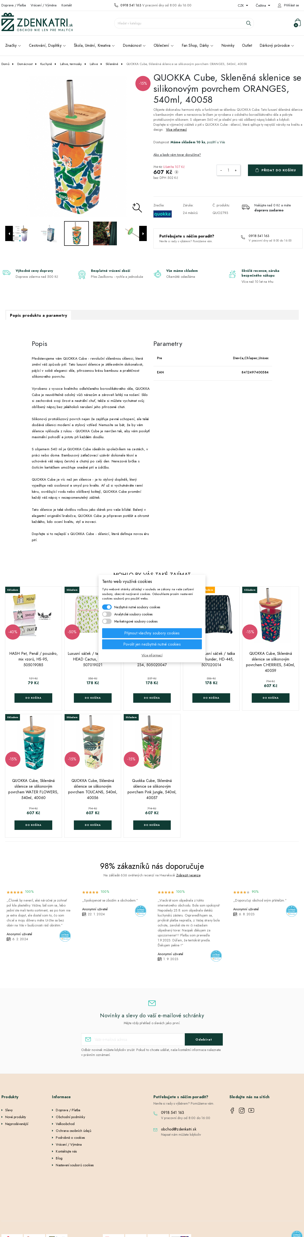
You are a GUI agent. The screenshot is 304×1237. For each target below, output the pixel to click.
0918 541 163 (130, 5)
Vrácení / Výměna (44, 5)
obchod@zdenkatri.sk (178, 1129)
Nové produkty (15, 1117)
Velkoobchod (65, 1123)
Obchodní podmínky (70, 1117)
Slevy (9, 1110)
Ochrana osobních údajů (73, 1130)
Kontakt (67, 5)
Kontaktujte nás (66, 1151)
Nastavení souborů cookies (75, 1165)
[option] (76, 146)
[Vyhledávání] (184, 23)
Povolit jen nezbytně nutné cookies (152, 644)
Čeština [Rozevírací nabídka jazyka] (261, 5)
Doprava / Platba (13, 5)
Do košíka (33, 698)
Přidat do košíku (278, 170)
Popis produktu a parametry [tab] (38, 315)
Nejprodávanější (16, 1123)
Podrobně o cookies (70, 1137)
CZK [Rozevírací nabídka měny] (241, 5)
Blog (59, 1158)
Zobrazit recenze (188, 875)
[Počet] (228, 170)
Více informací (176, 129)
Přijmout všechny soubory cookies (152, 633)
